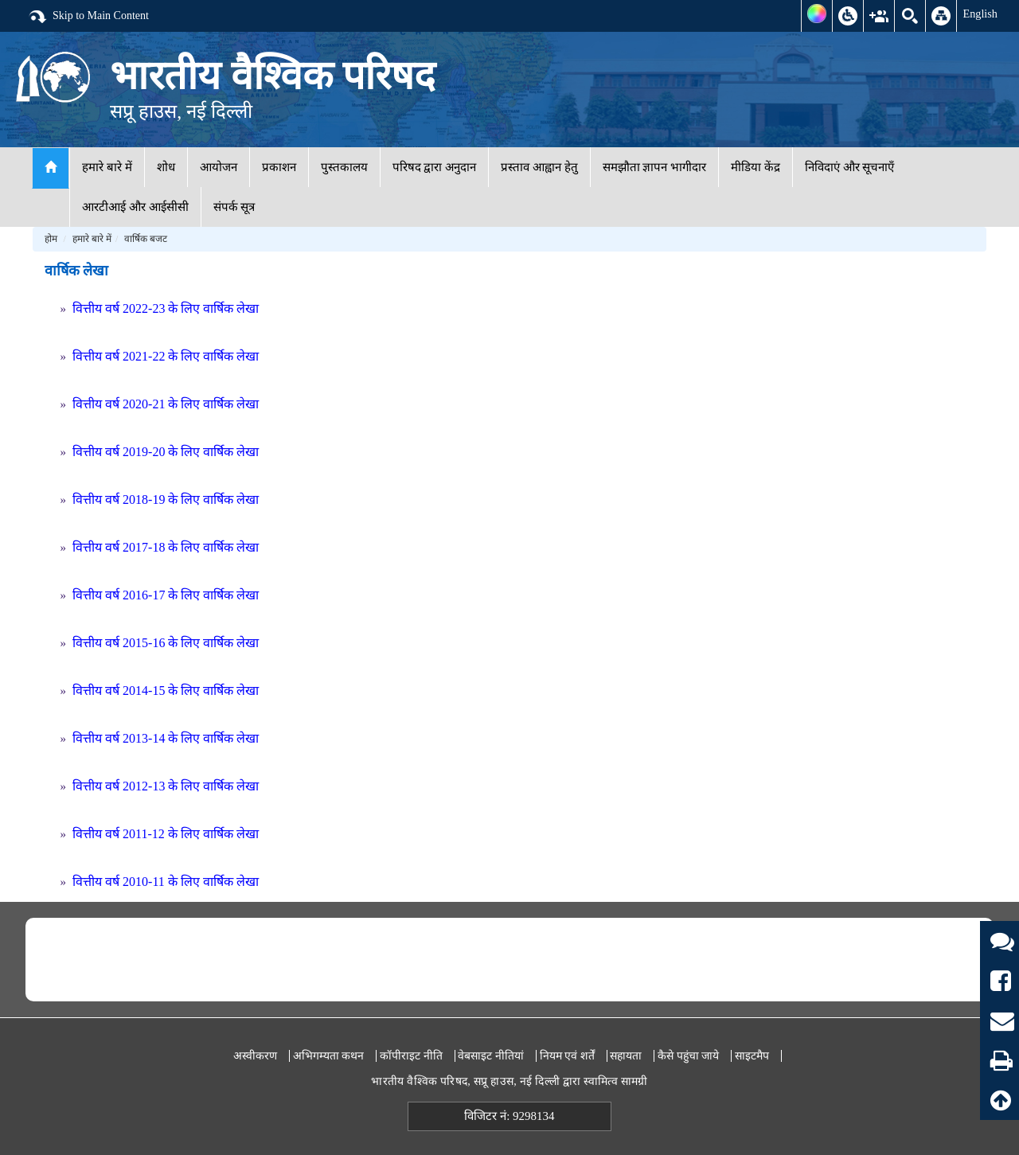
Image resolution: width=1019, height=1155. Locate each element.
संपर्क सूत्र (234, 207)
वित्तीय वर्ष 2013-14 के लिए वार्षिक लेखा (165, 738)
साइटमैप (752, 1056)
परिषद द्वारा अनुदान (434, 167)
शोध (166, 167)
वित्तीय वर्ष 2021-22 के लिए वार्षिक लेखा (165, 356)
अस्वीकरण (255, 1056)
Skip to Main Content (88, 16)
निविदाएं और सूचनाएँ (850, 167)
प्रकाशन (279, 167)
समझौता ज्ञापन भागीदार (655, 167)
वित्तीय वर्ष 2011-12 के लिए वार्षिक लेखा (165, 834)
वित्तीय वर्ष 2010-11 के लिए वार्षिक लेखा (165, 881)
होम (51, 238)
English (980, 13)
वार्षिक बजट (145, 238)
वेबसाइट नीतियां (491, 1056)
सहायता (626, 1056)
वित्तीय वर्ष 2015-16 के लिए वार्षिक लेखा (165, 643)
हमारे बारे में (107, 167)
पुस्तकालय (344, 167)
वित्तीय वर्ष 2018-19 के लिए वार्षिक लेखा (165, 499)
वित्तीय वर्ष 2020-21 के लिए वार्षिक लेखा (165, 404)
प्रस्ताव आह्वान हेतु (539, 167)
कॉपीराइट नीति (411, 1056)
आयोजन (218, 167)
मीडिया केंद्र (755, 167)
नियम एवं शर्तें (567, 1056)
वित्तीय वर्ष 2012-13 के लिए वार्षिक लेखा (165, 786)
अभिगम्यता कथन (329, 1056)
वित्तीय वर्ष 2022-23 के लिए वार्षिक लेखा (165, 308)
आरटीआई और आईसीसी (135, 207)
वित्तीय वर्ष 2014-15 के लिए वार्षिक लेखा (165, 690)
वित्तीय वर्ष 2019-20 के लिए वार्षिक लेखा (165, 451)
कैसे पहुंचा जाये (688, 1056)
